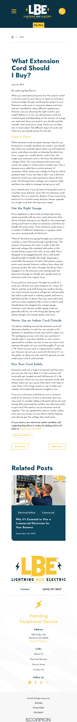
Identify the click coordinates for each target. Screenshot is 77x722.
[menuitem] (38, 703)
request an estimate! (30, 429)
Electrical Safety (22, 435)
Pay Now (38, 25)
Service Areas (38, 664)
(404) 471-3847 (52, 589)
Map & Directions (38, 641)
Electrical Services (38, 659)
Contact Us (38, 670)
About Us (38, 654)
